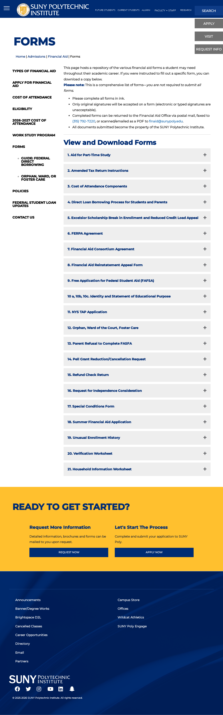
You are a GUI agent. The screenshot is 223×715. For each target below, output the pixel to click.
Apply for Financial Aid (31, 84)
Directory (23, 643)
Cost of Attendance (32, 97)
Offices (123, 609)
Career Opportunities (32, 635)
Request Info (209, 49)
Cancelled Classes (29, 626)
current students (129, 10)
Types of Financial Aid (34, 71)
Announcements (28, 601)
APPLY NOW (154, 552)
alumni (146, 10)
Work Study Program (33, 135)
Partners (22, 660)
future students (105, 10)
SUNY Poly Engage (132, 626)
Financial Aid (58, 56)
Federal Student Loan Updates (34, 204)
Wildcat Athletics (131, 618)
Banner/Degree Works (33, 609)
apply (209, 24)
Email (20, 652)
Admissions (36, 56)
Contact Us (23, 217)
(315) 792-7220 (83, 121)
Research (185, 10)
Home (20, 56)
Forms (18, 147)
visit (209, 36)
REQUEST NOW (69, 552)
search (209, 11)
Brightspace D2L (28, 618)
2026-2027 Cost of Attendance (29, 122)
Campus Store (129, 601)
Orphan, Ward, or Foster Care (38, 178)
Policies (20, 191)
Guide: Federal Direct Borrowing (35, 161)
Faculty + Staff (165, 10)
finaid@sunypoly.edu (166, 121)
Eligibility (22, 109)
